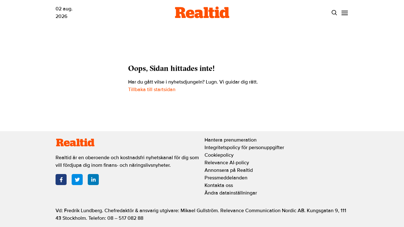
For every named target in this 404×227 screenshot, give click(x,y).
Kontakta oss (219, 185)
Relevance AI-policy (227, 163)
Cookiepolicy (219, 155)
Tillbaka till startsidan (151, 89)
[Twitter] (77, 179)
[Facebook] (61, 179)
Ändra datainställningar (231, 193)
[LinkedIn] (93, 179)
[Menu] (344, 13)
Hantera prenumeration (231, 140)
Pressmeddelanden (226, 178)
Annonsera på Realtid (229, 170)
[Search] (334, 13)
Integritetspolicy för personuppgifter (244, 147)
